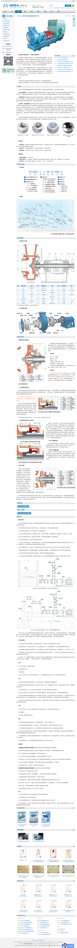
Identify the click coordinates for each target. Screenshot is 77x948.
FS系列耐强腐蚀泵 (43, 927)
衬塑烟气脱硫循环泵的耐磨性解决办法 (65, 71)
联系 (58, 11)
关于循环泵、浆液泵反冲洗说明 (64, 67)
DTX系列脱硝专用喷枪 (63, 932)
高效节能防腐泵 (57, 7)
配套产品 (58, 926)
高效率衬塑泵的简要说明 (63, 59)
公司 (12, 11)
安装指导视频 (6, 36)
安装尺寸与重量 (6, 29)
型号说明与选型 (6, 21)
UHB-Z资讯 (57, 55)
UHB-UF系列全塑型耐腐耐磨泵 (26, 922)
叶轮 (44, 296)
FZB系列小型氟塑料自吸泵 (45, 934)
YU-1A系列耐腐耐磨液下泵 (64, 920)
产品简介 (5, 18)
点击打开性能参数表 (23, 506)
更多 (74, 55)
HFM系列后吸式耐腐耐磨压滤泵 (26, 929)
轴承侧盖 (64, 301)
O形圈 (23, 296)
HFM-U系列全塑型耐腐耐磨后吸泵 (27, 931)
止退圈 (42, 288)
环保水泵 (72, 7)
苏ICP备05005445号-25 (43, 945)
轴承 (64, 299)
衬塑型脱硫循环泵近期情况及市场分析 (65, 63)
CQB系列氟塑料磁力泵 (44, 920)
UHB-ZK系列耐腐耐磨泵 (25, 920)
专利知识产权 (6, 40)
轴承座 (64, 292)
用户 (52, 11)
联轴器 (64, 303)
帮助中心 (73, 1)
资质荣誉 (5, 38)
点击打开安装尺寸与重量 (24, 513)
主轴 (64, 294)
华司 (45, 288)
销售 (32, 11)
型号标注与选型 (20, 164)
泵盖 (23, 294)
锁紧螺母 (23, 301)
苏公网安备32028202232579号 (56, 945)
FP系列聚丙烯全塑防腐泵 (45, 926)
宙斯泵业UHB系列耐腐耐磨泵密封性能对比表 (67, 61)
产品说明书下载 (6, 34)
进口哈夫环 (23, 299)
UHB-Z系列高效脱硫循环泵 (28, 16)
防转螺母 (23, 303)
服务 (38, 11)
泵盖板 (23, 290)
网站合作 (43, 940)
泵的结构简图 (6, 23)
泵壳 (23, 288)
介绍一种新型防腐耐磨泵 (63, 57)
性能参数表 (5, 27)
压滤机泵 (68, 7)
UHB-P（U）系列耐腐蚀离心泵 (26, 927)
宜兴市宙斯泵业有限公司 (7, 1)
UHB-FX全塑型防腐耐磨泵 (25, 924)
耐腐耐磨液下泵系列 (61, 918)
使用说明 (5, 31)
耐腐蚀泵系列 (40, 918)
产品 (18, 11)
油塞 (64, 296)
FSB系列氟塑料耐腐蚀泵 (45, 924)
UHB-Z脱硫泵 (9, 16)
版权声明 (38, 940)
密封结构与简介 (6, 25)
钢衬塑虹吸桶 (62, 929)
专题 (45, 11)
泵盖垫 (23, 292)
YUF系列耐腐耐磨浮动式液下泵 (65, 924)
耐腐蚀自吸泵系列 (40, 930)
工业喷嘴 (61, 930)
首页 (5, 11)
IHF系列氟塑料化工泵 (44, 922)
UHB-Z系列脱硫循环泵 (24, 926)
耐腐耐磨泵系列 (21, 918)
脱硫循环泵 (63, 7)
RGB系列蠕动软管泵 (24, 933)
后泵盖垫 (43, 294)
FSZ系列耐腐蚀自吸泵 (44, 932)
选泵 (25, 11)
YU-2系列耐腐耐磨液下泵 (64, 922)
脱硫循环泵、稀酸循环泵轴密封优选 (65, 65)
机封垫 (64, 288)
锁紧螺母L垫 (43, 290)
